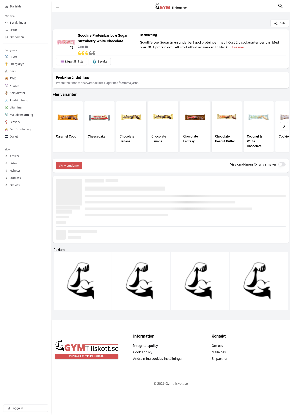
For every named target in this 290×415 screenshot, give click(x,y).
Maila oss (219, 352)
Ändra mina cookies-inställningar (158, 358)
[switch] (282, 164)
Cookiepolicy (142, 352)
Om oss (217, 345)
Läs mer (238, 47)
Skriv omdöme (69, 165)
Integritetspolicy (145, 345)
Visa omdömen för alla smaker (253, 164)
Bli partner (220, 358)
